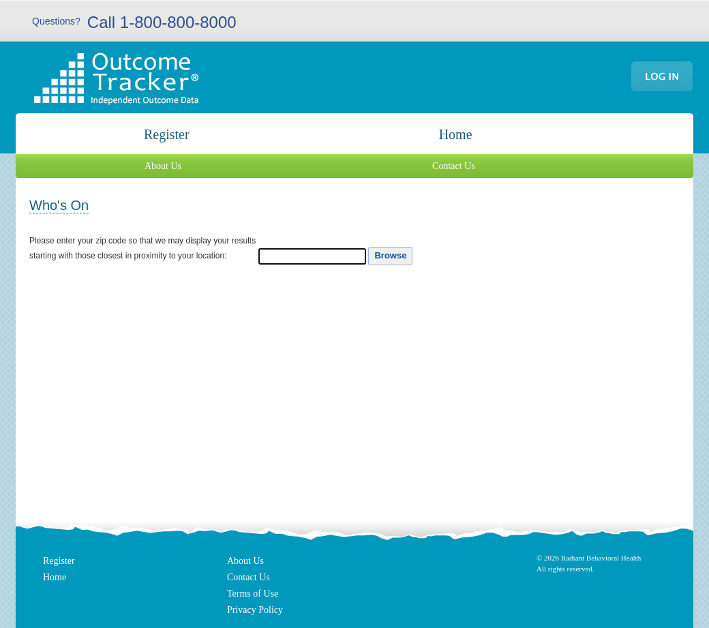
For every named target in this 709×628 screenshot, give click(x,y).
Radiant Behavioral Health (601, 558)
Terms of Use (252, 593)
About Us (163, 166)
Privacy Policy (255, 610)
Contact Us (453, 166)
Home (455, 134)
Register (167, 134)
